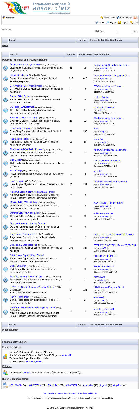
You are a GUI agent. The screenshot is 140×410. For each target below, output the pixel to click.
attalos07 (103, 164)
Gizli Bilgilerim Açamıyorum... (108, 160)
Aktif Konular (109, 18)
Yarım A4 (98, 139)
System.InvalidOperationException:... (112, 65)
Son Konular (126, 18)
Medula (97, 171)
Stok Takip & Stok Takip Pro (23, 245)
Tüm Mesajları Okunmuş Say (55, 393)
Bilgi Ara (111, 22)
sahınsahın (88, 385)
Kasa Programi (17, 181)
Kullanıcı (7, 366)
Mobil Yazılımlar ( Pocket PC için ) (26, 276)
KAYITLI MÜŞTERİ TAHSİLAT (108, 203)
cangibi (103, 132)
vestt (102, 111)
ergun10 (103, 142)
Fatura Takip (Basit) (19, 139)
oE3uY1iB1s (53, 385)
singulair (103, 385)
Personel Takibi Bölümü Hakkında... (111, 181)
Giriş (136, 22)
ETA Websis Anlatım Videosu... (109, 86)
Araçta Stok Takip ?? (104, 266)
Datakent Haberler (19, 75)
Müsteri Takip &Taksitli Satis (23, 202)
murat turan (104, 68)
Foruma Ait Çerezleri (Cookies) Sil (83, 393)
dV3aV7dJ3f (71, 385)
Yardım (102, 22)
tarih (96, 128)
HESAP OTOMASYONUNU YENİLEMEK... (115, 234)
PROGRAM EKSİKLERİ (105, 256)
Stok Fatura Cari (18, 266)
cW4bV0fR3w (34, 385)
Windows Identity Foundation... (109, 118)
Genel (5, 45)
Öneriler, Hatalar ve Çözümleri (25, 64)
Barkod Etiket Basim (20, 96)
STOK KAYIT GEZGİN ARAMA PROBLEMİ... (116, 245)
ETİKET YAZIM (101, 97)
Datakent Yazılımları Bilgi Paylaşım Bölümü (25, 60)
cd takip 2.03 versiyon (104, 107)
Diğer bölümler (10, 330)
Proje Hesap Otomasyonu (22, 234)
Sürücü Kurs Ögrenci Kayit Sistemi (27, 255)
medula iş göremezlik (104, 309)
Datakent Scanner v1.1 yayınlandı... (111, 75)
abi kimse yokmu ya (103, 213)
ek (101, 290)
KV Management (34, 361)
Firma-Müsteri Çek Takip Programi (27, 149)
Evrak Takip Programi (20, 128)
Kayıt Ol (125, 22)
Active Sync (99, 277)
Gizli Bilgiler (16, 160)
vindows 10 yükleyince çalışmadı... (111, 150)
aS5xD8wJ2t (16, 385)
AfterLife (102, 280)
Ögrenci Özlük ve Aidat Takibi (24, 213)
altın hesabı (99, 297)
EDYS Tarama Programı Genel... (110, 287)
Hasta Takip (16, 170)
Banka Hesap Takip (19, 297)
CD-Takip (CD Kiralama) (22, 107)
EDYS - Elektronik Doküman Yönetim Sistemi (32, 287)
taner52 (103, 248)
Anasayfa (10, 18)
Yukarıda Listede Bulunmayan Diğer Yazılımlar (33, 307)
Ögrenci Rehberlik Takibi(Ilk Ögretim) (28, 223)
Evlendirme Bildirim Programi (24, 117)
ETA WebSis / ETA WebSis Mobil (26, 86)
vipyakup (117, 385)
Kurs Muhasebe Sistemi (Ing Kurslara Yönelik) (32, 192)
